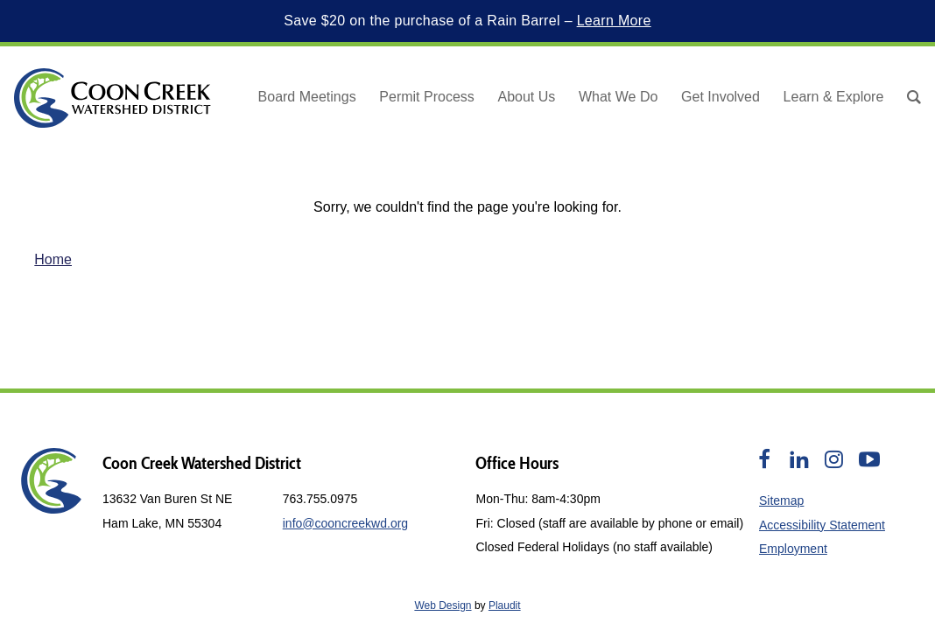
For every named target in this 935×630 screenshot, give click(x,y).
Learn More (614, 20)
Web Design (442, 605)
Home (53, 259)
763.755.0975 (320, 499)
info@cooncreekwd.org (345, 523)
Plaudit (505, 605)
